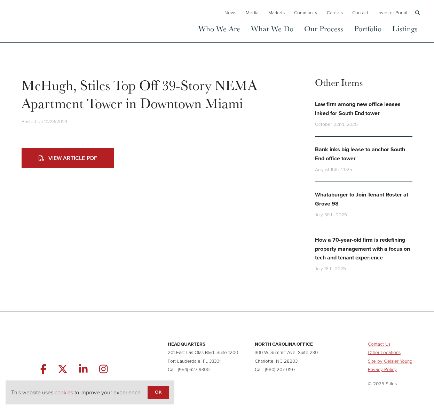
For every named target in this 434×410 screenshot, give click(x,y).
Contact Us (379, 343)
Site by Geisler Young (390, 360)
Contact (360, 12)
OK (158, 391)
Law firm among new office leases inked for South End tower (358, 108)
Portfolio (367, 28)
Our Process (323, 28)
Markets (276, 12)
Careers (335, 12)
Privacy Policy (382, 369)
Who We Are (219, 28)
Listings (405, 28)
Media (252, 12)
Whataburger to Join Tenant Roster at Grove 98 (361, 199)
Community (305, 12)
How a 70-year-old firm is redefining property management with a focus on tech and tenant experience (362, 249)
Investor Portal (392, 12)
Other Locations (384, 352)
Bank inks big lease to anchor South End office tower (360, 153)
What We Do (272, 28)
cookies (64, 392)
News (230, 12)
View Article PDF (68, 158)
